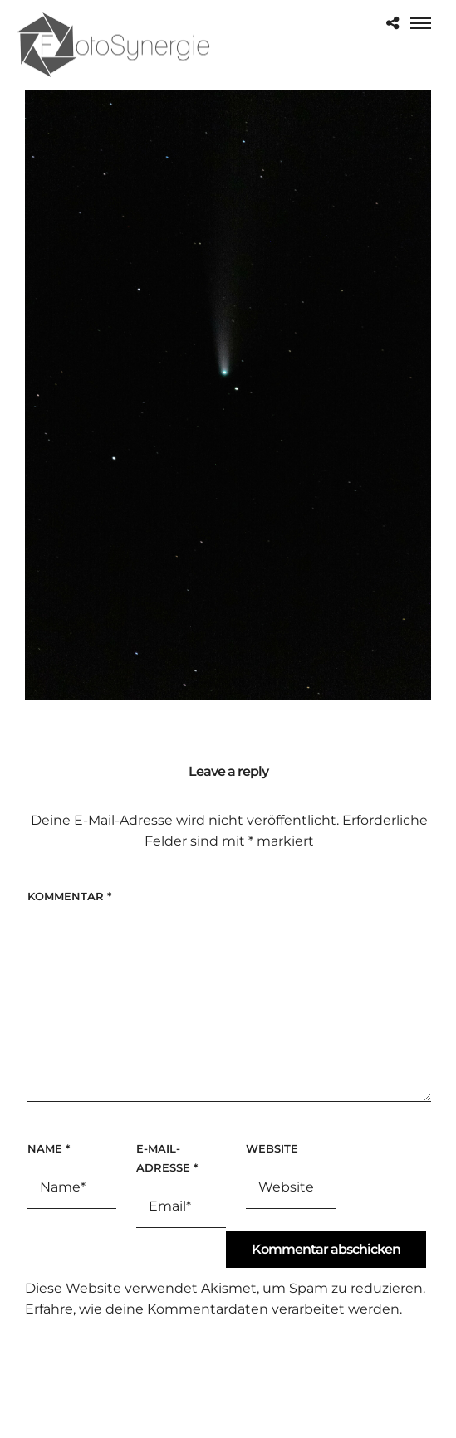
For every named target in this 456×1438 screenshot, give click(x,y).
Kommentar (69, 896)
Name (48, 1148)
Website (272, 1148)
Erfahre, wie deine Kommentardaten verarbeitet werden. (213, 1309)
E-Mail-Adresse (167, 1158)
